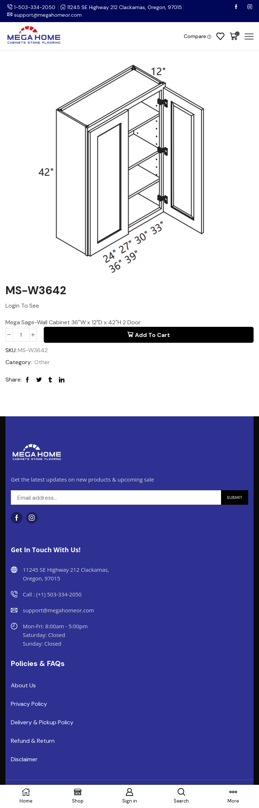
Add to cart (152, 335)
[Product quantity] (21, 335)
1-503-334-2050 (35, 7)
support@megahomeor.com (48, 15)
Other (42, 362)
